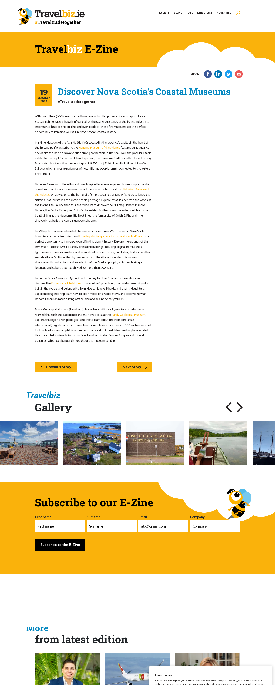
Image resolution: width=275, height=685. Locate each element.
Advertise (224, 13)
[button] (229, 407)
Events (164, 13)
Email (163, 523)
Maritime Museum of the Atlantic (99, 147)
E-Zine (178, 13)
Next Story (134, 367)
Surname (112, 523)
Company (215, 523)
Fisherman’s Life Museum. (67, 283)
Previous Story (55, 367)
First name (60, 523)
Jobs (190, 13)
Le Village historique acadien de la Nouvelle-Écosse (111, 236)
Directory (204, 13)
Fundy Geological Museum (128, 314)
